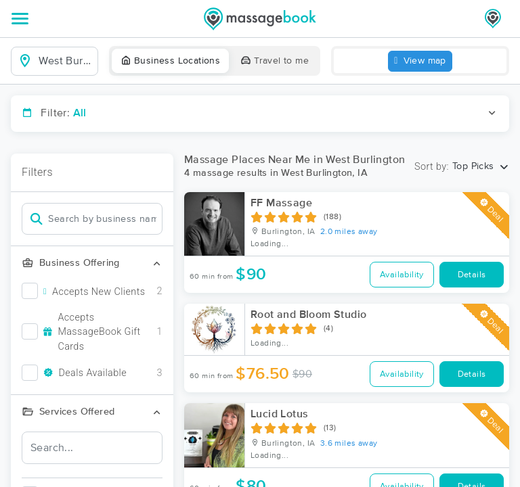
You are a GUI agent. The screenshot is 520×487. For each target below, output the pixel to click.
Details (472, 275)
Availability (402, 275)
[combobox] (65, 61)
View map (420, 61)
